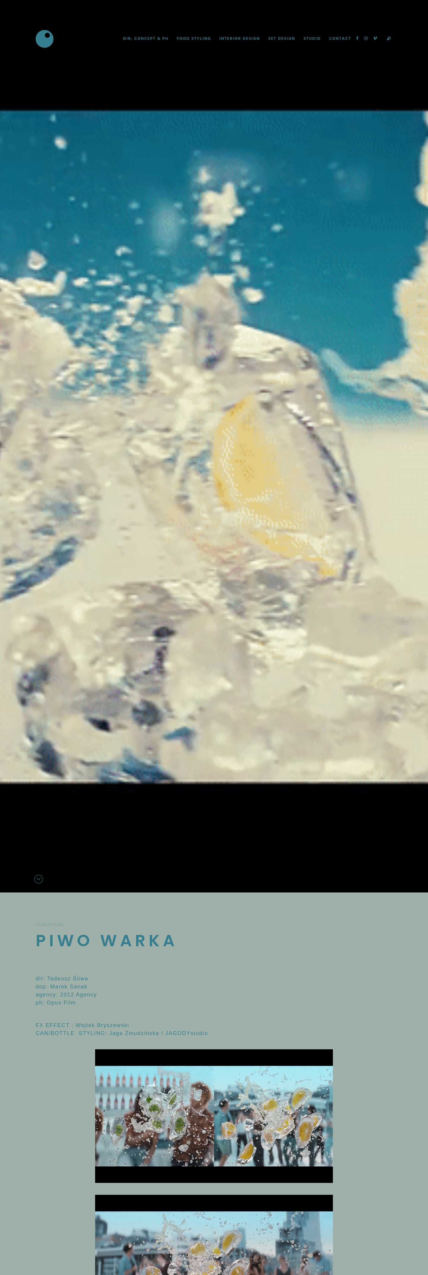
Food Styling (50, 925)
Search (389, 39)
